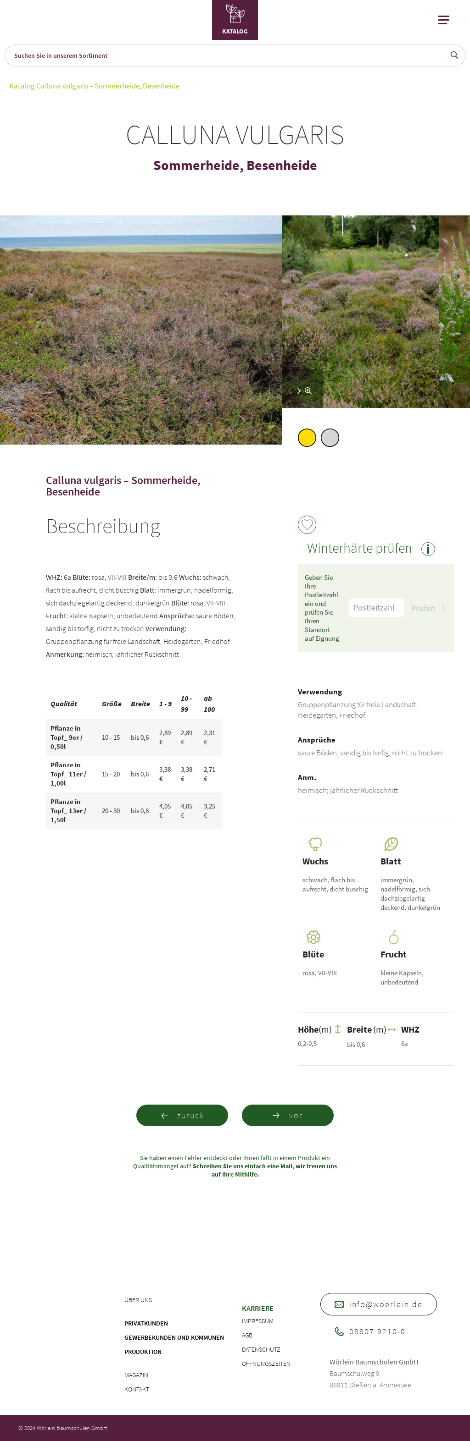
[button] (299, 391)
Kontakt (136, 1389)
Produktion (143, 1352)
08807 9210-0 (370, 1331)
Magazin (136, 1375)
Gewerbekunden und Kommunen (174, 1337)
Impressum (258, 1321)
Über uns (138, 1300)
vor (288, 1115)
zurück (182, 1115)
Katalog (22, 86)
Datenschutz (261, 1349)
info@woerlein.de (379, 1304)
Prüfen (427, 608)
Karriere (258, 1308)
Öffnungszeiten (266, 1363)
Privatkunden (146, 1323)
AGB (247, 1335)
